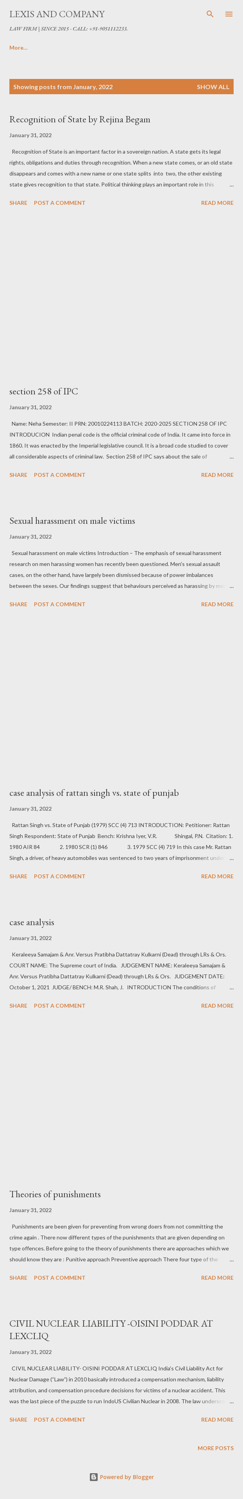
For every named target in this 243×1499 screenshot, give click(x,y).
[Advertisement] (121, 297)
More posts (216, 1448)
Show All (213, 86)
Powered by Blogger (121, 1477)
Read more (217, 202)
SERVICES (97, 47)
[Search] (210, 14)
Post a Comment (60, 202)
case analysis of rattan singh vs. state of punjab (94, 792)
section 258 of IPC (43, 391)
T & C (137, 47)
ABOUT (55, 47)
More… (173, 47)
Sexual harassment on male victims (72, 520)
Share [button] (18, 202)
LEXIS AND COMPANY (56, 14)
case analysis (31, 922)
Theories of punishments (55, 1194)
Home (17, 47)
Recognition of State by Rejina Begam (79, 119)
